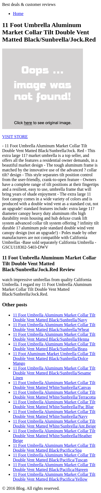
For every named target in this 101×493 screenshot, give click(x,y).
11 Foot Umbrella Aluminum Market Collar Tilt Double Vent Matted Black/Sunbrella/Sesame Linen (54, 373)
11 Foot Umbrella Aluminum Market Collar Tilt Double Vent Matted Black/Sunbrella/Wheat (54, 327)
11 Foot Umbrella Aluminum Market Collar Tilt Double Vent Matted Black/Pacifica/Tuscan (54, 457)
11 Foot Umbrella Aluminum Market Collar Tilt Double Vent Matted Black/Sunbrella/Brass (54, 346)
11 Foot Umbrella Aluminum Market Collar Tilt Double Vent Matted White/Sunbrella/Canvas (54, 385)
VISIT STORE (15, 136)
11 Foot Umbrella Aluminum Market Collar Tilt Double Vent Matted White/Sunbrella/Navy (54, 414)
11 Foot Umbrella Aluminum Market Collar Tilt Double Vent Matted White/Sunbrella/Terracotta (54, 394)
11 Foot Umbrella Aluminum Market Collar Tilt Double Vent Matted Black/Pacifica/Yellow (54, 476)
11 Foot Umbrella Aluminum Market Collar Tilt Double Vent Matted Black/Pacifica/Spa (54, 447)
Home (18, 13)
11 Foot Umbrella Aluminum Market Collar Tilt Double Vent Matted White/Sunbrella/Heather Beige (54, 436)
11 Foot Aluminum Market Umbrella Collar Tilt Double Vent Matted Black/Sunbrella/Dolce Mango (54, 358)
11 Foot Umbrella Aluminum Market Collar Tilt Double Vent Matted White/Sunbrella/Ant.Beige (54, 423)
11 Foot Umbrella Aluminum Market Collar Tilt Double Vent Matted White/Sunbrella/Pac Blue (54, 404)
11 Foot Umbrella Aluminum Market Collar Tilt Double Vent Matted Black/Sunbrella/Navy (54, 317)
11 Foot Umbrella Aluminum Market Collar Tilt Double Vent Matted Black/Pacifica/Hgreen (54, 467)
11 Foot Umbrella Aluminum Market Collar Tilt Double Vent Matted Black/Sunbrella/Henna (54, 336)
